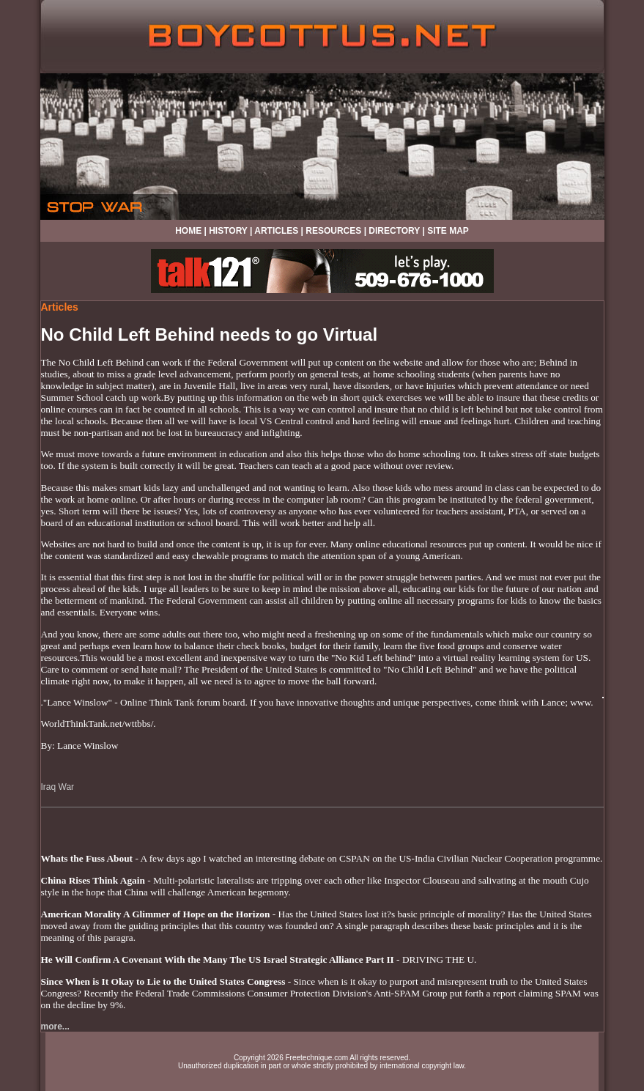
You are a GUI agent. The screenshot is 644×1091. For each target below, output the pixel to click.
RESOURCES (333, 231)
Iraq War (58, 787)
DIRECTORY (394, 231)
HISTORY (228, 231)
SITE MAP (448, 231)
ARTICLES (276, 231)
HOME (188, 231)
